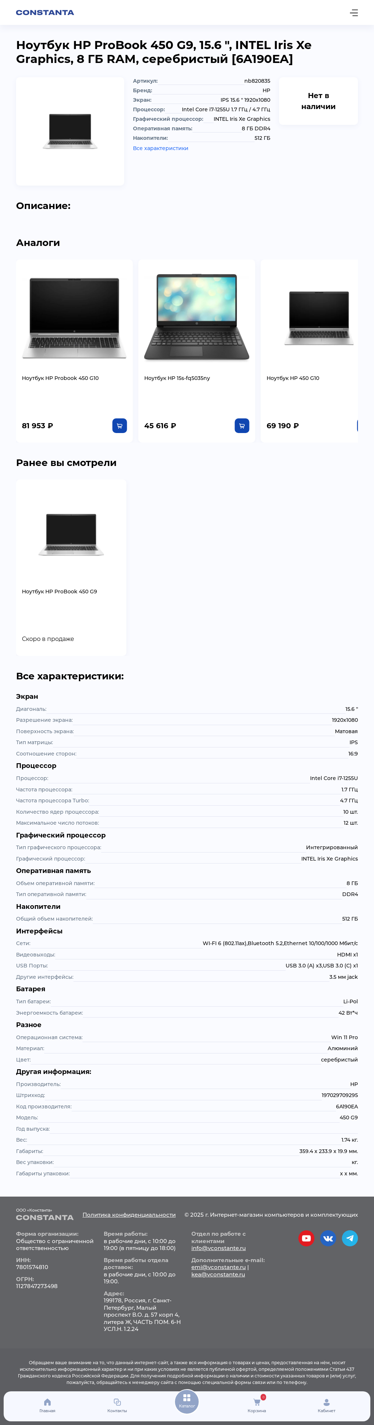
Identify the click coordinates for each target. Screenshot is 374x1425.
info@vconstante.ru (218, 1241)
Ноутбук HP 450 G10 (279, 371)
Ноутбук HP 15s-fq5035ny (170, 371)
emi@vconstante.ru (218, 1260)
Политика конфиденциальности (129, 1208)
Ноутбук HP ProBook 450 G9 (59, 585)
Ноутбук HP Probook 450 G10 (60, 371)
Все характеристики (160, 148)
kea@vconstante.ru (218, 1267)
